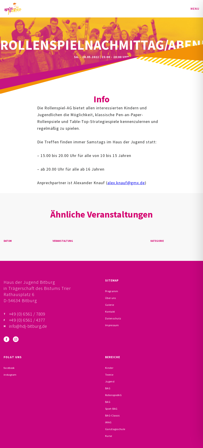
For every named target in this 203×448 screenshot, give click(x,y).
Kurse (108, 436)
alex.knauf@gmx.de (126, 182)
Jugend (109, 381)
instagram (10, 374)
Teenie (109, 374)
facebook (9, 368)
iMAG (108, 422)
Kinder (109, 368)
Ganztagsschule (115, 429)
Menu (195, 9)
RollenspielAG (113, 395)
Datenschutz (113, 318)
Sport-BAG (111, 408)
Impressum (112, 325)
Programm (111, 291)
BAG (107, 388)
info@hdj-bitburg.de (28, 326)
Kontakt (110, 311)
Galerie (109, 304)
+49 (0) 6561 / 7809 (27, 314)
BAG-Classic (112, 415)
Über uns (110, 298)
